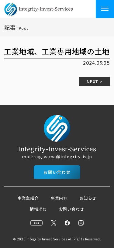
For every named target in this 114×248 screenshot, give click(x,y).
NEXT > (95, 81)
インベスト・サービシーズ (46, 9)
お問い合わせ (57, 172)
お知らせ (88, 198)
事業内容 (59, 198)
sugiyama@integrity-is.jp (63, 156)
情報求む (38, 209)
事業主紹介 (28, 198)
